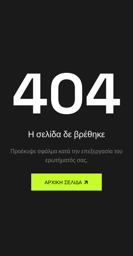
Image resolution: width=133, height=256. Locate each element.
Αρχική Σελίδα (63, 182)
